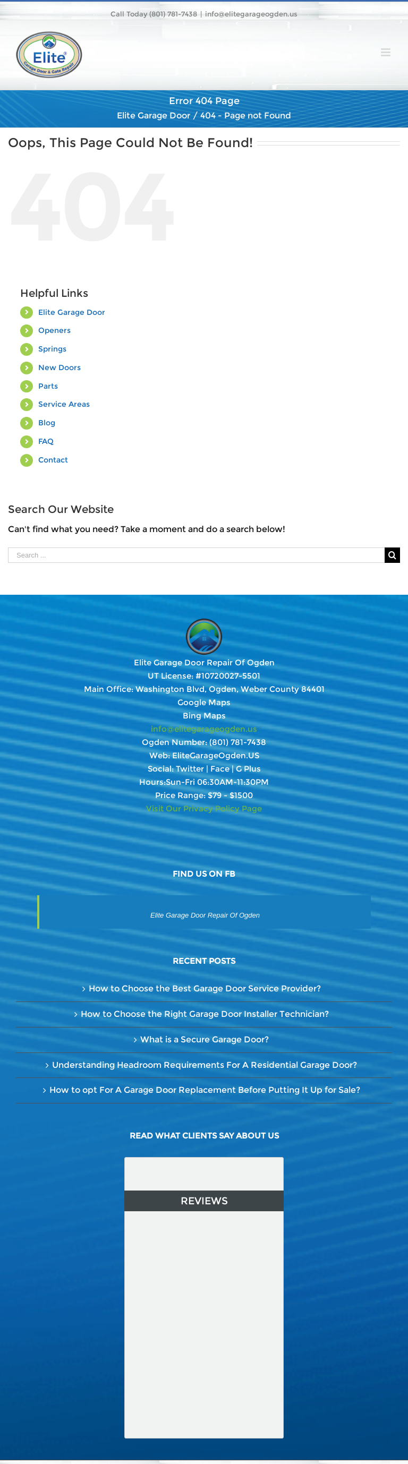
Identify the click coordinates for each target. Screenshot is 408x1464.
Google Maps (204, 702)
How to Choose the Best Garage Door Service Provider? (205, 988)
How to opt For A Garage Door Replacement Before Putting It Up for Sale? (204, 1090)
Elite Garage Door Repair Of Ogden (205, 915)
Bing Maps (204, 715)
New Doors (59, 367)
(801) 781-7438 (237, 742)
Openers (54, 330)
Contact (53, 460)
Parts (48, 386)
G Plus (248, 769)
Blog (46, 422)
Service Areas (64, 404)
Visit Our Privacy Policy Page (204, 808)
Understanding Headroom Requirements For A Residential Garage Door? (204, 1065)
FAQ (46, 441)
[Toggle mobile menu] (386, 52)
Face (220, 769)
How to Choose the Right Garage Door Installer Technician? (205, 1014)
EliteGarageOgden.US (215, 755)
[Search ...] (196, 555)
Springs (52, 349)
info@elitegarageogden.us (251, 14)
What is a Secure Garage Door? (204, 1039)
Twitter (190, 769)
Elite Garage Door (71, 312)
